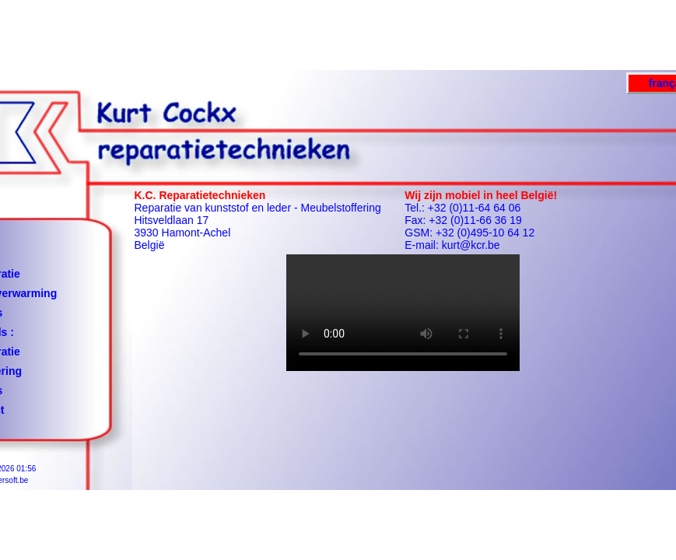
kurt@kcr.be (471, 245)
